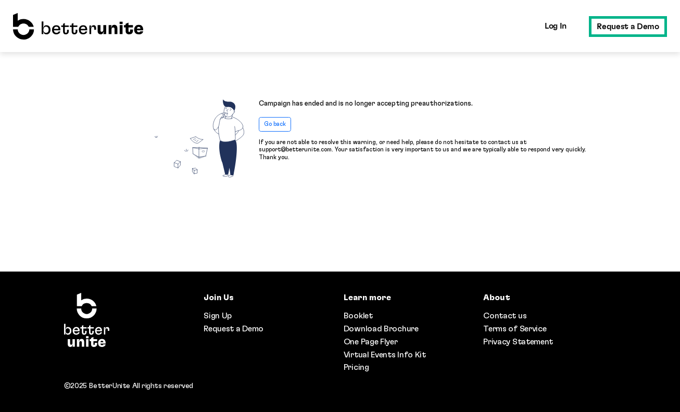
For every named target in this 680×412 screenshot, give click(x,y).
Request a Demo (628, 26)
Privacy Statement (518, 342)
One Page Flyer (371, 342)
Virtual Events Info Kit (385, 355)
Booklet (358, 316)
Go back (275, 124)
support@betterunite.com (295, 149)
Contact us (504, 316)
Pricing (356, 367)
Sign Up (218, 316)
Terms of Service (514, 329)
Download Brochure (381, 329)
